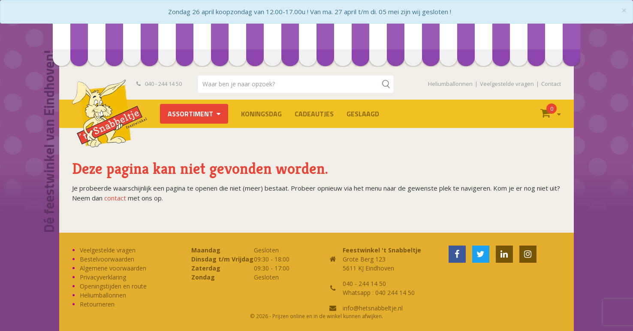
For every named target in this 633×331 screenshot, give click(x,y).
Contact (551, 84)
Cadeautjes (314, 114)
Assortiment (190, 114)
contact (115, 198)
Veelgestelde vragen (507, 84)
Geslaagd (363, 114)
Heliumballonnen (450, 84)
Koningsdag (261, 114)
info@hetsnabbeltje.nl (373, 308)
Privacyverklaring (103, 277)
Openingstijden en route (113, 286)
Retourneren (97, 304)
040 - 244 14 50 (159, 84)
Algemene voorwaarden (113, 268)
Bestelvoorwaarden (107, 259)
